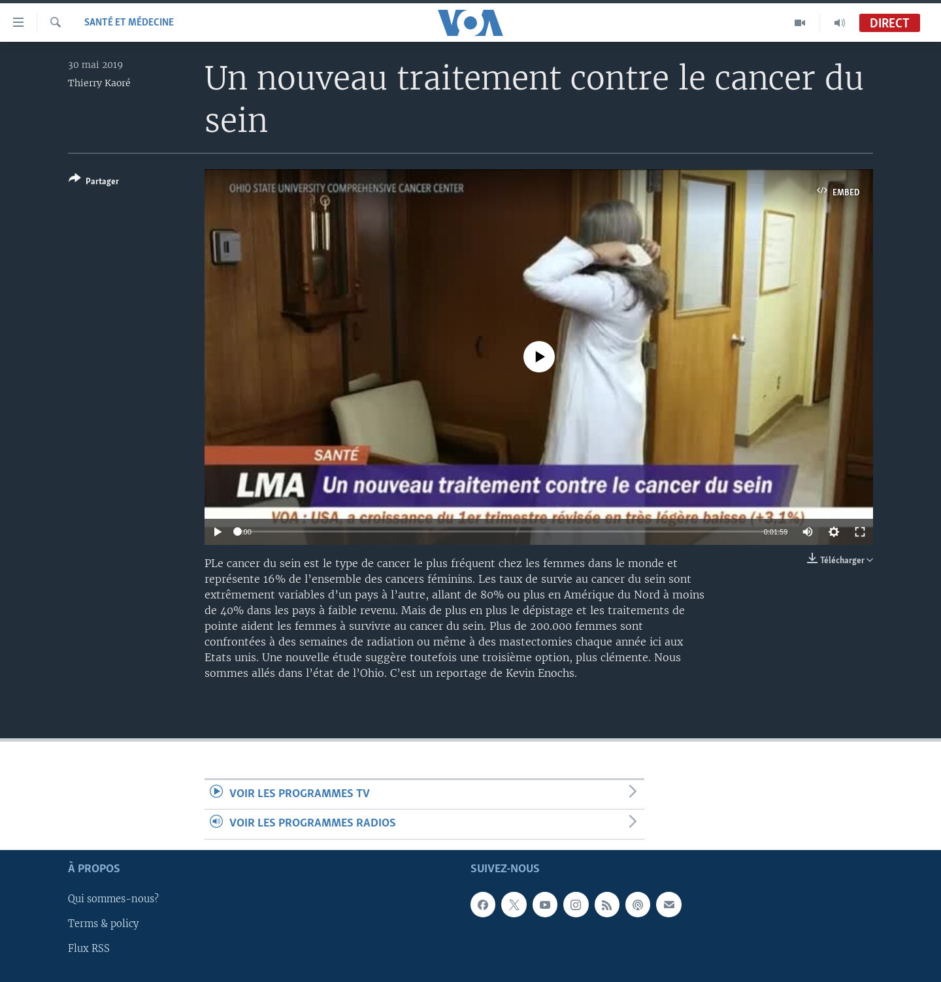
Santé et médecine (129, 23)
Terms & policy (103, 924)
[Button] (94, 182)
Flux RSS (89, 949)
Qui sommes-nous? (113, 899)
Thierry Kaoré (99, 83)
